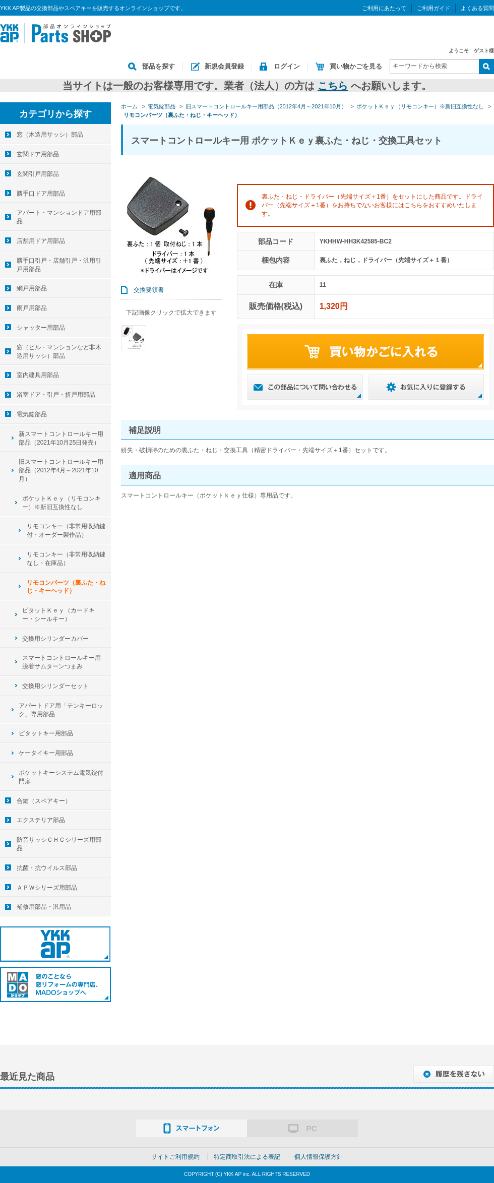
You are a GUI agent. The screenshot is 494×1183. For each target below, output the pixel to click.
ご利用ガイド (433, 8)
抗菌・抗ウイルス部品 (47, 867)
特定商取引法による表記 (247, 1156)
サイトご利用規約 (175, 1156)
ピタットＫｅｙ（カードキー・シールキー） (58, 614)
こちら (333, 85)
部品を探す (158, 66)
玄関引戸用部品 (38, 173)
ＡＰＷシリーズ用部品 (47, 887)
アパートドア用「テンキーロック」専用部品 (61, 710)
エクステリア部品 (41, 820)
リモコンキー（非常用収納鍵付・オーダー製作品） (66, 530)
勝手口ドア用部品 (41, 193)
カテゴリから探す (55, 114)
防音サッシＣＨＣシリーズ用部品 (59, 844)
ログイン (287, 66)
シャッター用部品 (41, 327)
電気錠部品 (32, 414)
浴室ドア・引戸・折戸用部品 (56, 394)
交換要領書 (149, 289)
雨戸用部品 (32, 308)
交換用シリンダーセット (55, 686)
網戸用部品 (32, 288)
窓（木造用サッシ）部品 (50, 134)
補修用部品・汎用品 (44, 906)
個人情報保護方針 (318, 1156)
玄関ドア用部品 (38, 154)
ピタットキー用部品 (46, 733)
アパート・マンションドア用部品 (59, 217)
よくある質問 (477, 8)
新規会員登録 (224, 66)
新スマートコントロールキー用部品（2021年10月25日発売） (61, 438)
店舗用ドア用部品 (41, 240)
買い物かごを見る (356, 66)
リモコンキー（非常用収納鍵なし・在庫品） (66, 559)
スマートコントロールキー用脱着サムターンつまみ (61, 662)
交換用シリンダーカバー (55, 638)
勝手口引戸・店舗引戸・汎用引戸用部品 (59, 265)
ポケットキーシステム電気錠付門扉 (61, 777)
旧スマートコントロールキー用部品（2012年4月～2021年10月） (61, 470)
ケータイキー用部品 (46, 753)
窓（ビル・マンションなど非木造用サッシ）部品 (59, 351)
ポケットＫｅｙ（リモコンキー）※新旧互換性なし (61, 503)
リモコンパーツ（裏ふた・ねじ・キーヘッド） (66, 587)
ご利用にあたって (384, 8)
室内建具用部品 (38, 375)
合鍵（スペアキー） (44, 800)
